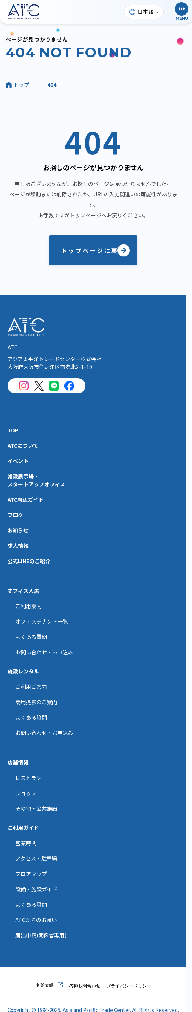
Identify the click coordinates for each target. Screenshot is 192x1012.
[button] (181, 11)
